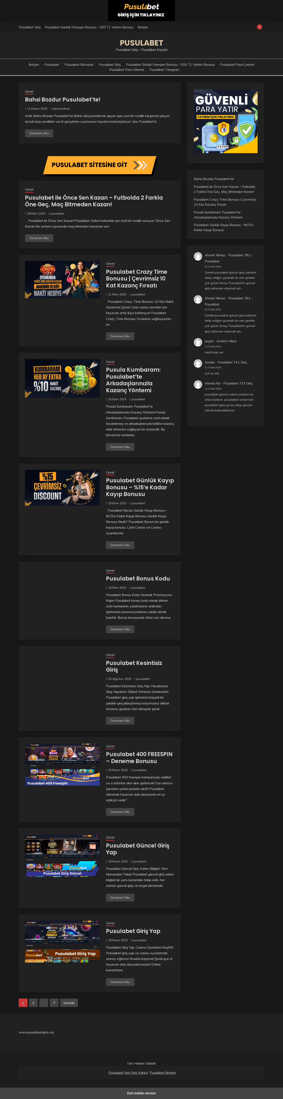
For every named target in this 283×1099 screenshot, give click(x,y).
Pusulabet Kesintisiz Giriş (134, 666)
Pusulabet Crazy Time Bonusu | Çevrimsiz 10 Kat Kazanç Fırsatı (136, 278)
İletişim (143, 27)
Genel (29, 91)
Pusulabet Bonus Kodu (138, 578)
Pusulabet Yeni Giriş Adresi (128, 1072)
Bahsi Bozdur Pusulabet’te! (62, 99)
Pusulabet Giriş (30, 27)
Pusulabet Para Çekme (237, 64)
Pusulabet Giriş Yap (133, 931)
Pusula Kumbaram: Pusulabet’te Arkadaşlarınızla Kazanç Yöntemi (133, 380)
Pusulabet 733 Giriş (238, 383)
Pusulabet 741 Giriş (232, 362)
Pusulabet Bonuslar (79, 64)
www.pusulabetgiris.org (36, 1032)
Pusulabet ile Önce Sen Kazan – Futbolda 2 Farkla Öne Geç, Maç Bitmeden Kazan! (94, 201)
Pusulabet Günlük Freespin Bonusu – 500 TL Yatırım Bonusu (89, 27)
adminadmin (61, 109)
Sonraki (69, 1003)
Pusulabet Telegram (164, 69)
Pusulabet (141, 42)
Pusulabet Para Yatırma (126, 69)
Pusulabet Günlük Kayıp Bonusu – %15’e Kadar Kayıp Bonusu (140, 487)
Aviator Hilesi (226, 341)
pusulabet (57, 213)
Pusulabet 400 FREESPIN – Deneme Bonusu (139, 757)
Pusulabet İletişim (163, 1072)
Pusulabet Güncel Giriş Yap (137, 849)
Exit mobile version (141, 1093)
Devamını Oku (39, 133)
